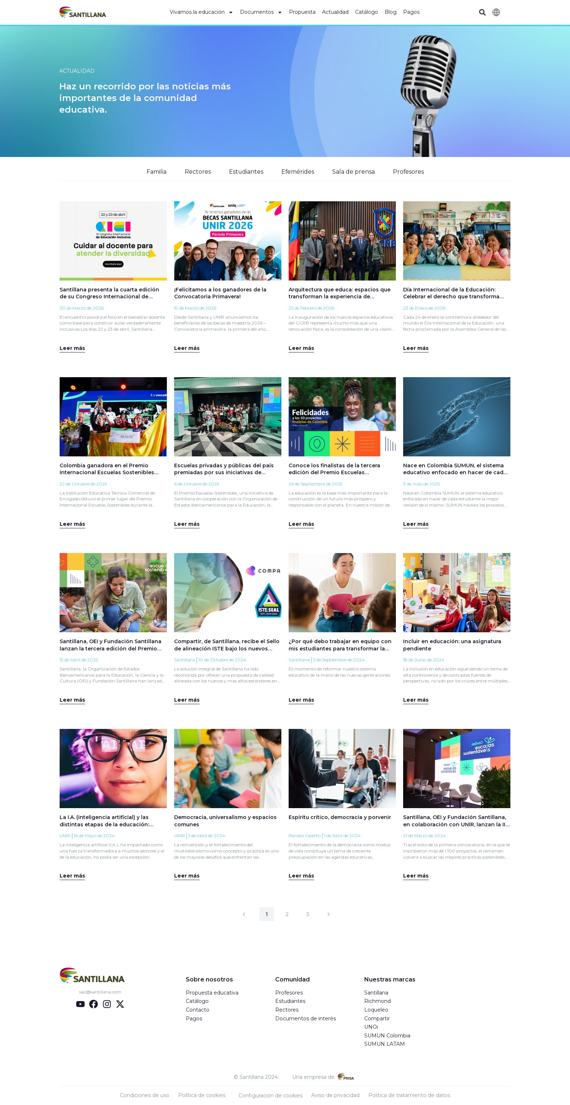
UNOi (371, 1027)
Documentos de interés (305, 1019)
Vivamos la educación (201, 12)
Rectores (197, 171)
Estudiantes (245, 171)
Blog (391, 12)
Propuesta (302, 12)
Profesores (408, 171)
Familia (156, 171)
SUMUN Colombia (387, 1036)
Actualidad (335, 12)
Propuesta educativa (212, 993)
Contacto (197, 1010)
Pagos (411, 12)
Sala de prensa (353, 171)
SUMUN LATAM (384, 1044)
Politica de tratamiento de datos (409, 1095)
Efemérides (297, 171)
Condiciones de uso (144, 1095)
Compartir (377, 1019)
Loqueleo (376, 1010)
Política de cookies (201, 1095)
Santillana (376, 993)
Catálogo (366, 12)
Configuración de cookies (270, 1096)
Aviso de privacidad (335, 1095)
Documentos (261, 12)
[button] (482, 13)
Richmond (377, 1002)
